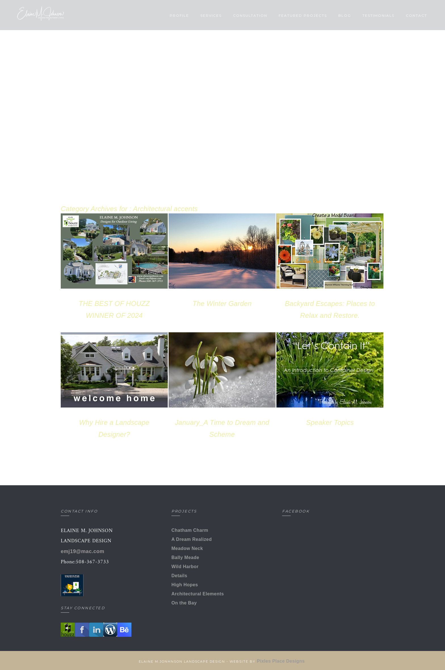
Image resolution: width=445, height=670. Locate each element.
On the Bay (184, 602)
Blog (334, 15)
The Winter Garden (222, 303)
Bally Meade (185, 557)
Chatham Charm (189, 530)
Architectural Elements (197, 593)
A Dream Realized (191, 539)
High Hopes (184, 584)
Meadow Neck (187, 548)
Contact (406, 15)
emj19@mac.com (82, 551)
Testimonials (368, 15)
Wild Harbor (185, 566)
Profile (169, 15)
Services (200, 15)
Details (179, 575)
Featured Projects (292, 15)
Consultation (239, 15)
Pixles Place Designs (281, 661)
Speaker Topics (330, 422)
